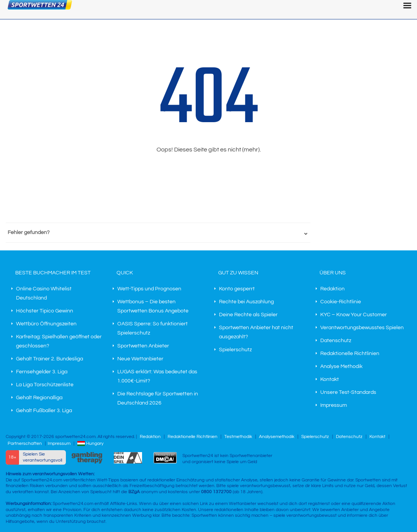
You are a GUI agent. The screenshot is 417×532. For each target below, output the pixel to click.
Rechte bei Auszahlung (246, 301)
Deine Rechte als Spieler (248, 314)
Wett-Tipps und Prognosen (149, 288)
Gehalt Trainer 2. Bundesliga (49, 359)
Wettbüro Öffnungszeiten (46, 324)
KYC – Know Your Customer (353, 314)
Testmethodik (238, 436)
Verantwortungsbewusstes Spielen (362, 327)
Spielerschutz (235, 349)
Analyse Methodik (341, 366)
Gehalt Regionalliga (39, 397)
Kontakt (329, 379)
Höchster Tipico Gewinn (44, 311)
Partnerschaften (25, 443)
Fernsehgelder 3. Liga (41, 371)
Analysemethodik (276, 436)
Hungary (90, 443)
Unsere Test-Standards (348, 392)
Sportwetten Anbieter (143, 346)
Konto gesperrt (237, 288)
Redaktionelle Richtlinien (349, 353)
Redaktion (332, 288)
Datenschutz (335, 340)
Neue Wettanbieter (140, 359)
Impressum (333, 405)
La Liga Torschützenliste (44, 384)
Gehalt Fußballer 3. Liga (44, 410)
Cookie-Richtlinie (340, 301)
